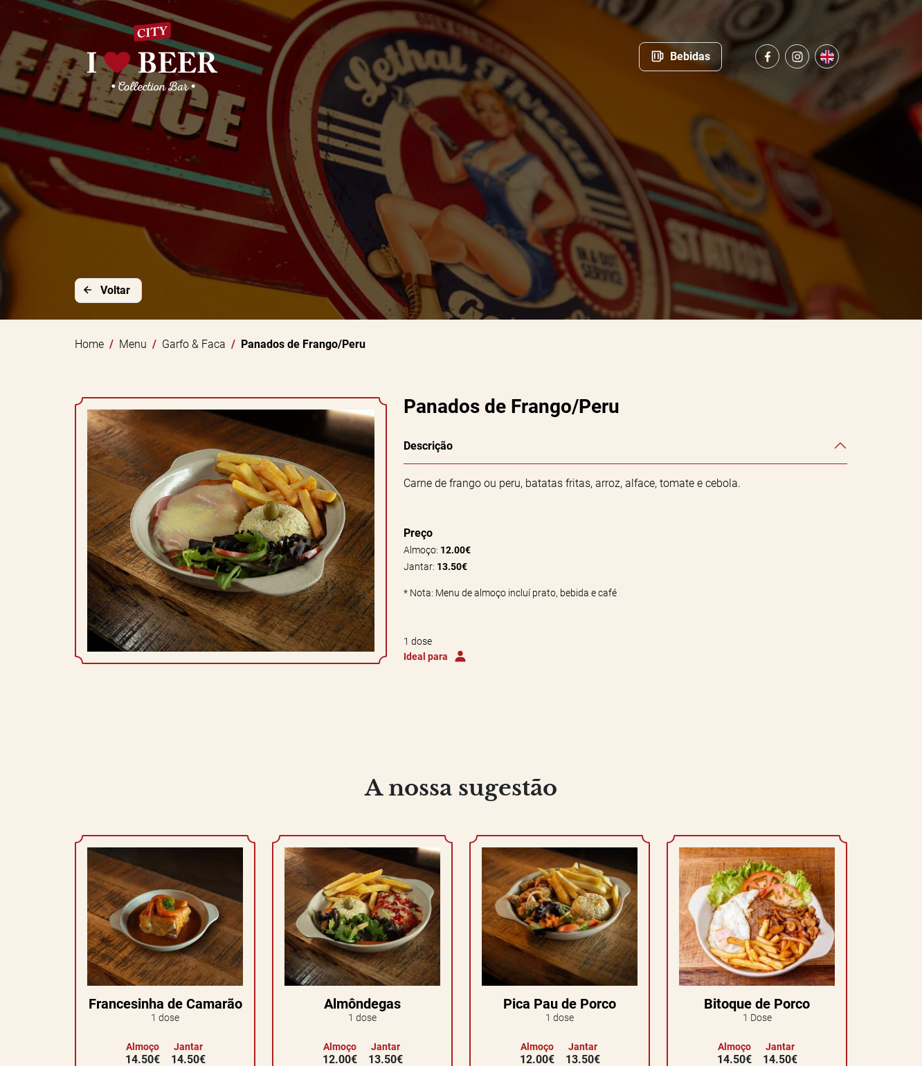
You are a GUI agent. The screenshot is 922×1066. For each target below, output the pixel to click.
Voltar (105, 290)
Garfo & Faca (194, 344)
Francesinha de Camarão (165, 1004)
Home (89, 344)
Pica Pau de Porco (559, 1004)
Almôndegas (362, 1004)
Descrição (428, 445)
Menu (133, 344)
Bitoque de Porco (757, 1004)
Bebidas (680, 56)
